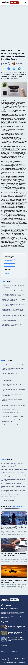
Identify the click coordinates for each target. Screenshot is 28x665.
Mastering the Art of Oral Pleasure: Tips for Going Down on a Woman (13, 475)
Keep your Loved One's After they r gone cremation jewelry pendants (12, 325)
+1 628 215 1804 (7, 605)
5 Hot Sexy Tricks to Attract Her (9, 373)
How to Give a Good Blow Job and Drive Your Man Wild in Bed (13, 480)
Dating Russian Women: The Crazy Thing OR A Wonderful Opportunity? (13, 420)
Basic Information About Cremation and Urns (13, 290)
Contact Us (14, 651)
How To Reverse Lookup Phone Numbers (12, 425)
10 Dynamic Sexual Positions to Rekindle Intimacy (13, 472)
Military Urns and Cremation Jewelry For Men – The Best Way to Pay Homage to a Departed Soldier (13, 311)
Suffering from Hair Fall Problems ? (10, 412)
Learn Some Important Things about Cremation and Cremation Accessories (13, 300)
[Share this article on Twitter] (14, 68)
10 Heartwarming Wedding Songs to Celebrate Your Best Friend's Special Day (14, 491)
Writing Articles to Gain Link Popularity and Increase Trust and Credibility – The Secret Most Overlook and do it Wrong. (13, 465)
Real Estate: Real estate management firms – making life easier (13, 369)
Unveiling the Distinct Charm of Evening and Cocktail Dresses (12, 385)
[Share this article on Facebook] (8, 68)
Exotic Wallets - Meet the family (10, 377)
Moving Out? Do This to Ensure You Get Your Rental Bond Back (13, 395)
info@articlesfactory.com (9, 608)
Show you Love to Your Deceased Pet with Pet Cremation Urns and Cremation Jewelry (13, 295)
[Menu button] (25, 2)
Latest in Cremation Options (9, 320)
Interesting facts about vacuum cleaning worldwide (12, 400)
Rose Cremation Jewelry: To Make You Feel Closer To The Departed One (14, 305)
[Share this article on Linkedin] (19, 68)
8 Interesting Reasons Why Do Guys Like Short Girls (14, 469)
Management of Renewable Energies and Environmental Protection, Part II (11, 495)
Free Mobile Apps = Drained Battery (10, 409)
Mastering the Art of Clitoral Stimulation (11, 483)
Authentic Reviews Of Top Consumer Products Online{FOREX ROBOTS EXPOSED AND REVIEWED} (13, 404)
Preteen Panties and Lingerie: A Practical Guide (13, 364)
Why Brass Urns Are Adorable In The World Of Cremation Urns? (13, 286)
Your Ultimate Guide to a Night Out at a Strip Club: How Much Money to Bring (13, 499)
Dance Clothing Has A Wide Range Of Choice (12, 416)
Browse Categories (16, 649)
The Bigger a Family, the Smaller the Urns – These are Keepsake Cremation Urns (14, 316)
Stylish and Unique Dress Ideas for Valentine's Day (13, 390)
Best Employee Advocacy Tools (9, 380)
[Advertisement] (14, 20)
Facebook (3, 659)
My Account (4, 649)
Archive (3, 651)
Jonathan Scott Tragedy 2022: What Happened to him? (13, 487)
